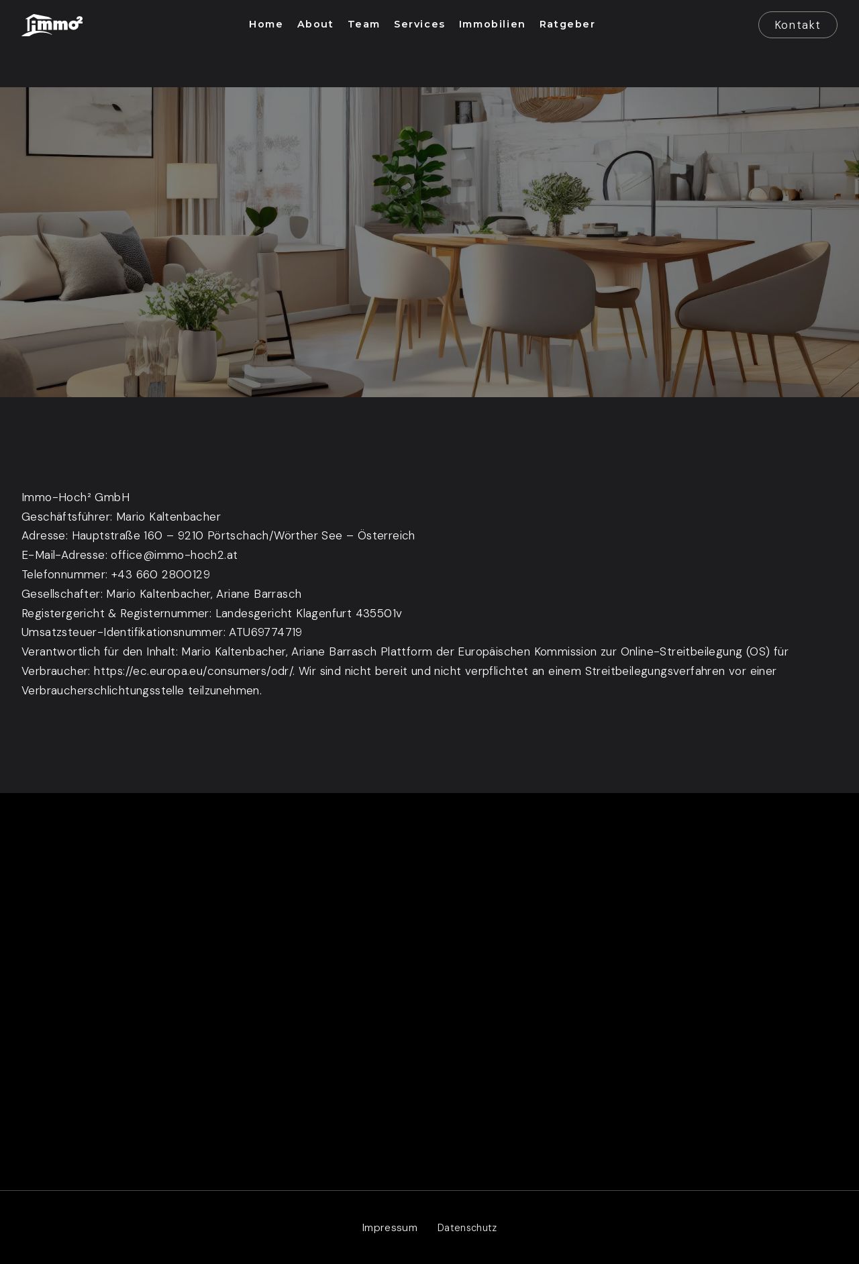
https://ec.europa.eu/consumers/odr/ (193, 671)
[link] (52, 25)
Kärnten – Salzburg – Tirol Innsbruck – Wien (220, 1025)
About (602, 915)
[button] (266, 25)
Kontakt (797, 24)
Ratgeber (610, 1044)
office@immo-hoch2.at (174, 554)
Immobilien (613, 1012)
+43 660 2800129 (160, 574)
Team (600, 980)
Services (608, 948)
